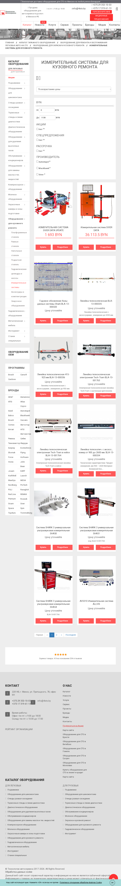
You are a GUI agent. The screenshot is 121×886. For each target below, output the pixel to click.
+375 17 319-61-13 (101, 8)
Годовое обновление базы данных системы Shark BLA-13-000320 (53, 304)
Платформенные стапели (19, 234)
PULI (10, 489)
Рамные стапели (15, 243)
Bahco (11, 415)
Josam (11, 470)
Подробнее (62, 247)
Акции (11, 77)
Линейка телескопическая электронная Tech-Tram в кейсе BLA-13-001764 (53, 452)
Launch (23, 475)
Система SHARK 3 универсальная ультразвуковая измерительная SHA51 (96, 530)
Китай (11, 429)
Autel (10, 410)
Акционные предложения (101, 17)
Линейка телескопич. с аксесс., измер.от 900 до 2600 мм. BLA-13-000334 (96, 452)
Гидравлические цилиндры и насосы (18, 273)
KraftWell (12, 475)
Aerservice (25, 396)
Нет (40, 129)
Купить (43, 247)
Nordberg (12, 484)
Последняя (71, 635)
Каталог (27, 24)
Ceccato (24, 419)
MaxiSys (11, 479)
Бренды (89, 24)
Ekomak (11, 452)
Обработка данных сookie (18, 872)
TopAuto (12, 512)
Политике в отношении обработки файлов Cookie (81, 882)
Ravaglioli (24, 489)
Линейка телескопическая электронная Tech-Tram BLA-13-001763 (96, 377)
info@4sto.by (79, 8)
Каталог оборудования (18, 63)
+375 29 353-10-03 (101, 4)
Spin (22, 507)
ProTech (23, 484)
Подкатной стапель (16, 261)
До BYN (48, 117)
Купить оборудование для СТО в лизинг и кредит (75, 771)
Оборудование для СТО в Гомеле (74, 749)
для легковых (14, 68)
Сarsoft (23, 374)
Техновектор (14, 442)
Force (10, 456)
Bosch (11, 374)
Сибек (23, 438)
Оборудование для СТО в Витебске (74, 742)
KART (22, 470)
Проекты (77, 24)
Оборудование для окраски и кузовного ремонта (58, 45)
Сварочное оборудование (18, 302)
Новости (39, 24)
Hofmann (24, 456)
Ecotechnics (25, 447)
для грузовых (17, 71)
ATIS (10, 401)
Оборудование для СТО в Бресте (74, 735)
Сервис (64, 24)
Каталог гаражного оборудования (37, 42)
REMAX (23, 493)
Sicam (11, 503)
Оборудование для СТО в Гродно (74, 757)
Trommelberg (26, 512)
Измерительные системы (18, 284)
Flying (23, 452)
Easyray (11, 447)
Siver (40, 174)
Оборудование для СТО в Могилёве (74, 764)
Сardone (12, 378)
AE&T (10, 396)
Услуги (52, 24)
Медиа (102, 24)
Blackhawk (43, 168)
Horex (10, 461)
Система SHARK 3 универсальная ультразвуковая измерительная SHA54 (53, 604)
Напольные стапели (16, 252)
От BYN (47, 110)
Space (11, 507)
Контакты (114, 24)
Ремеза (11, 438)
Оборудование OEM (18, 352)
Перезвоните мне (101, 12)
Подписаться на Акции (73, 726)
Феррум (24, 442)
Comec (11, 424)
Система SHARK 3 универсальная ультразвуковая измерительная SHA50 (53, 530)
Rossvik (23, 498)
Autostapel (43, 161)
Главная (9, 42)
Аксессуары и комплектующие (18, 293)
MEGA (23, 479)
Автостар (25, 424)
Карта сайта (68, 730)
